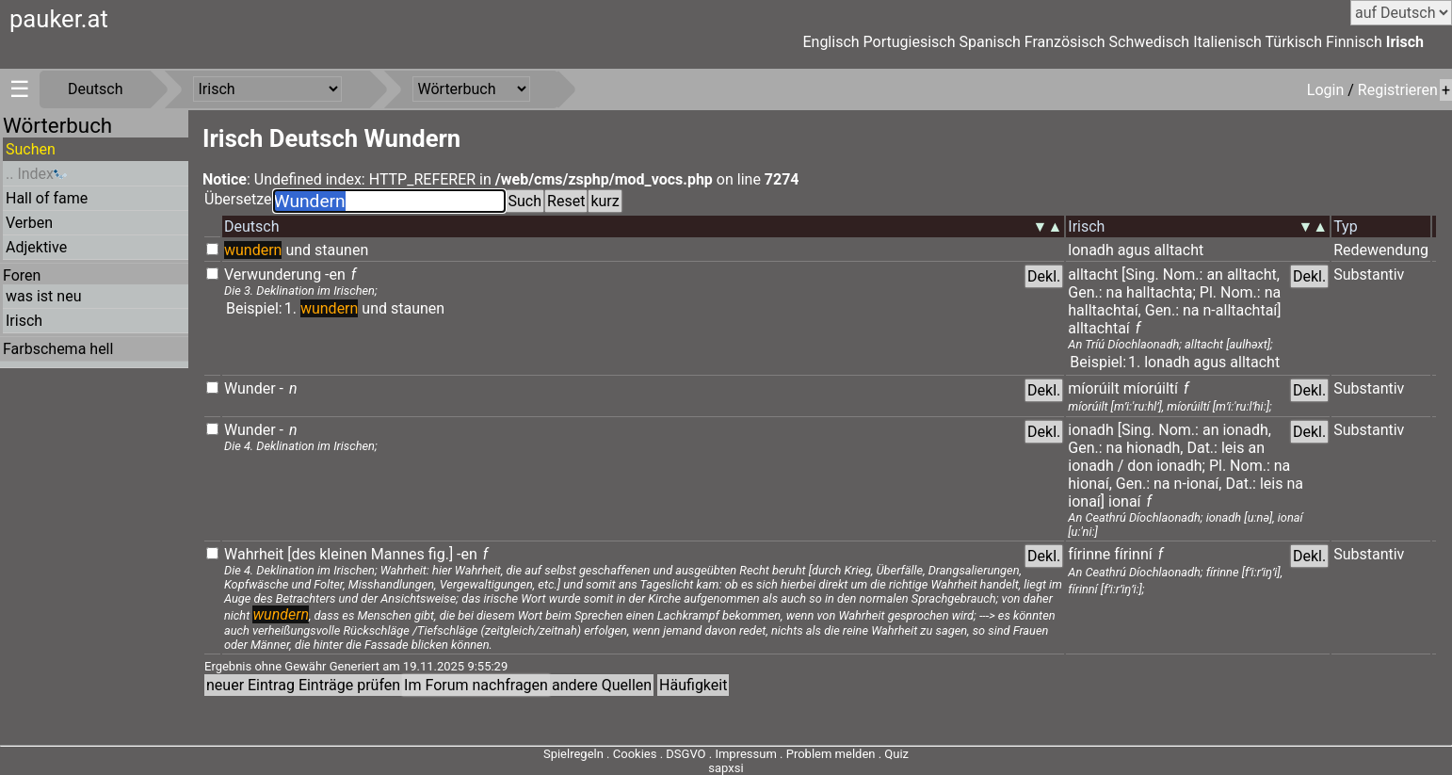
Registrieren (1398, 90)
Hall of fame (47, 198)
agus (1134, 250)
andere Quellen (602, 685)
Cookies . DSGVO (659, 754)
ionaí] (1086, 501)
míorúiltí (1150, 388)
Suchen (31, 149)
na (1114, 292)
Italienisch (1227, 42)
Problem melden (832, 754)
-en (335, 274)
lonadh (1090, 250)
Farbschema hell (58, 349)
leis (1233, 448)
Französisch (1064, 42)
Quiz (896, 754)
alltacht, (1253, 274)
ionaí (1124, 501)
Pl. (1208, 292)
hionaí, (1089, 483)
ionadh (1090, 430)
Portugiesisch (909, 42)
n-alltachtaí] (1242, 310)
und (298, 250)
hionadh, (1154, 448)
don (1140, 466)
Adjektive (36, 247)
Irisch (1405, 42)
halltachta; (1161, 292)
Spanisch (989, 42)
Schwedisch (1149, 42)
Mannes (398, 554)
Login (1327, 90)
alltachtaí (1099, 328)
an (1214, 274)
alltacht (1178, 250)
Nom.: (1183, 274)
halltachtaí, (1104, 310)
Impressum (745, 754)
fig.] (440, 554)
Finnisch (1354, 42)
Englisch (830, 42)
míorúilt (1093, 388)
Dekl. (1043, 276)
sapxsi (725, 768)
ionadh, (1246, 430)
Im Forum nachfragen (476, 685)
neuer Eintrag (250, 685)
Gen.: (1085, 292)
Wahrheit (253, 554)
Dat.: (1202, 448)
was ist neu (43, 296)
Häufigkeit (693, 685)
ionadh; (1180, 466)
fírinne (1089, 554)
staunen (341, 250)
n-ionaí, (1198, 483)
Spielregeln (573, 754)
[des (301, 554)
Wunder (250, 388)
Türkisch (1294, 42)
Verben (29, 223)
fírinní (1134, 554)
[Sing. (1140, 274)
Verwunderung (272, 274)
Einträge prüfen (349, 685)
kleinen (343, 554)
